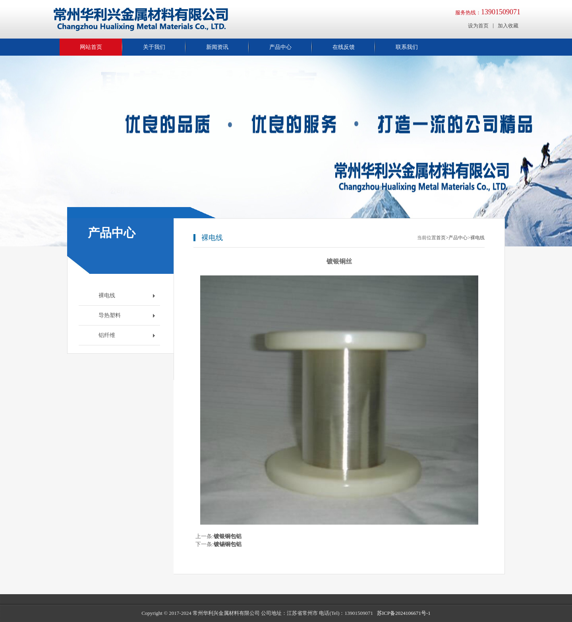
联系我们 (407, 47)
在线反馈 (343, 47)
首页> (442, 237)
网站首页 (91, 47)
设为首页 (478, 26)
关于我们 (154, 47)
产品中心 (280, 47)
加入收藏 (508, 26)
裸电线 (477, 237)
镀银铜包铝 (228, 536)
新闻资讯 (217, 47)
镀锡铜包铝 (228, 544)
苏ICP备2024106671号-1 (404, 613)
